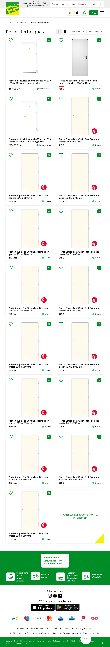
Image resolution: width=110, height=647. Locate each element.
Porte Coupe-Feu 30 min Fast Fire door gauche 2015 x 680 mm (29, 196)
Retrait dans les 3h (22, 577)
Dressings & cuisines (84, 628)
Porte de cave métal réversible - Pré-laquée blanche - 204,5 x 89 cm (78, 82)
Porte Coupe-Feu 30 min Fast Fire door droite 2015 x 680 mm (79, 140)
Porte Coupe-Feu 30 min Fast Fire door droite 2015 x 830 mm (79, 253)
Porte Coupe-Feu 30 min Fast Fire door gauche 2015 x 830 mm (29, 422)
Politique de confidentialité (63, 641)
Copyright (9, 641)
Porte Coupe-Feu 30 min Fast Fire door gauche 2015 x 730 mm (79, 196)
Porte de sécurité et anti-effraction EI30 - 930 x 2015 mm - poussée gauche (30, 140)
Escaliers (54, 628)
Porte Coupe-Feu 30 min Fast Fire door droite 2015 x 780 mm (29, 365)
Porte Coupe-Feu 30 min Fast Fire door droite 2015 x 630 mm (29, 478)
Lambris (66, 628)
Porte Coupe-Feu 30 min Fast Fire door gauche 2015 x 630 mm (29, 309)
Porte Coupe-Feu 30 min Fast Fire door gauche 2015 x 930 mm (79, 478)
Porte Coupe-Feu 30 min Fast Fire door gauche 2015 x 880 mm (79, 365)
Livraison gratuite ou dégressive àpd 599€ (72, 577)
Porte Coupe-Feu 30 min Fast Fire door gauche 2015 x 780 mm (29, 253)
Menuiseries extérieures (23, 633)
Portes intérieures (37, 628)
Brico (85, 633)
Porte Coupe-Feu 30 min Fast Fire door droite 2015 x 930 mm (79, 309)
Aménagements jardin (48, 633)
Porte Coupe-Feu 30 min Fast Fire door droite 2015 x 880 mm (29, 534)
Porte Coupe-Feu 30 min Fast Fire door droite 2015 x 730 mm (79, 422)
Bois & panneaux (70, 633)
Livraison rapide (45, 575)
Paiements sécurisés (97, 575)
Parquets (21, 628)
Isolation (96, 633)
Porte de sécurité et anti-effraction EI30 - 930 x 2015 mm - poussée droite (30, 82)
